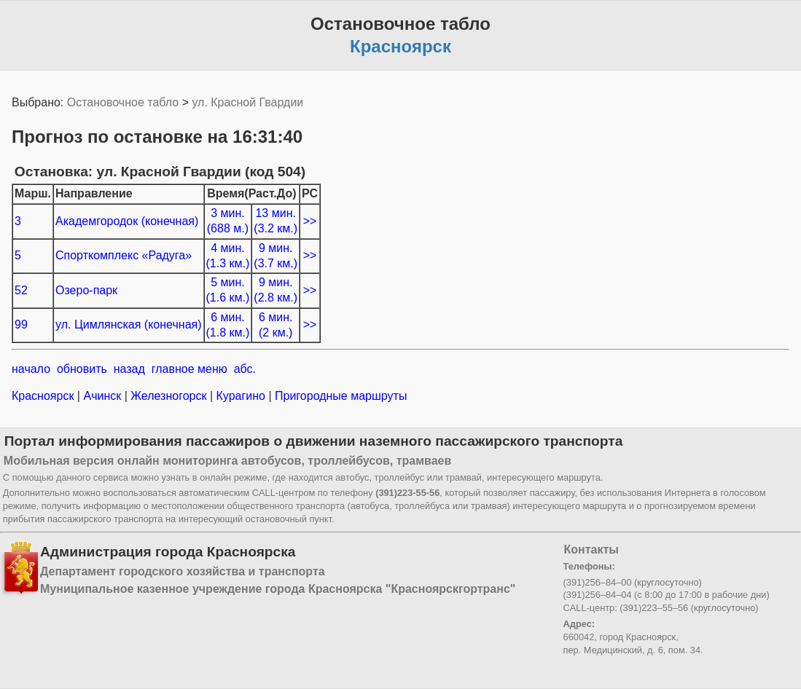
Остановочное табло (123, 102)
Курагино (240, 396)
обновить (82, 369)
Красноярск (44, 396)
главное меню (189, 369)
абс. (245, 369)
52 (21, 290)
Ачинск (102, 396)
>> (310, 221)
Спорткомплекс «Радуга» (123, 255)
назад (129, 369)
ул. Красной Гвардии (247, 102)
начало (31, 369)
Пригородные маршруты (339, 396)
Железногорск (169, 396)
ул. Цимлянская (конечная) (128, 324)
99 (21, 324)
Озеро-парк (86, 290)
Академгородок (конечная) (126, 221)
